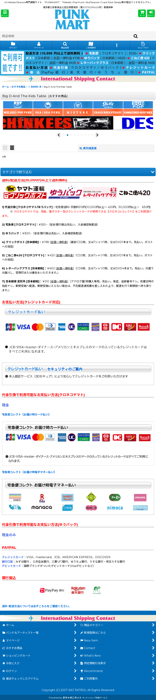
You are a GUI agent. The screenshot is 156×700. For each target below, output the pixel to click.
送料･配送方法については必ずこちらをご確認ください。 (36, 606)
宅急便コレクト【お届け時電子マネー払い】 (29, 472)
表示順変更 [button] (88, 148)
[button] (5, 13)
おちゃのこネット (72, 697)
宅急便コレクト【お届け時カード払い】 (26, 414)
